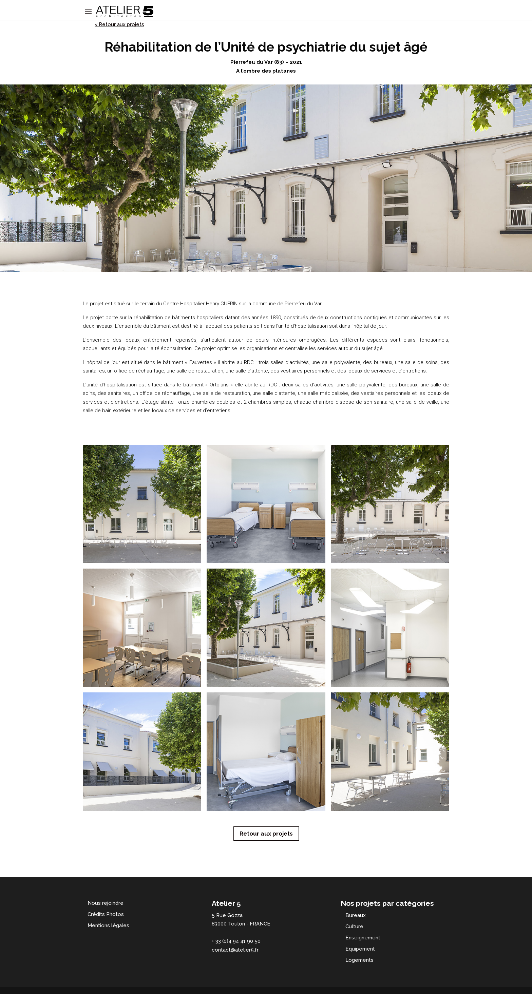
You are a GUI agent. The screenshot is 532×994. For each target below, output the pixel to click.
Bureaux (355, 915)
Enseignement (362, 938)
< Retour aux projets (119, 24)
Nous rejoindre (106, 903)
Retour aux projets (266, 833)
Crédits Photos (106, 914)
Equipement (360, 949)
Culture (354, 926)
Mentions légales (108, 925)
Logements (359, 960)
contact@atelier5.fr (235, 950)
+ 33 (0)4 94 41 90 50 (236, 941)
